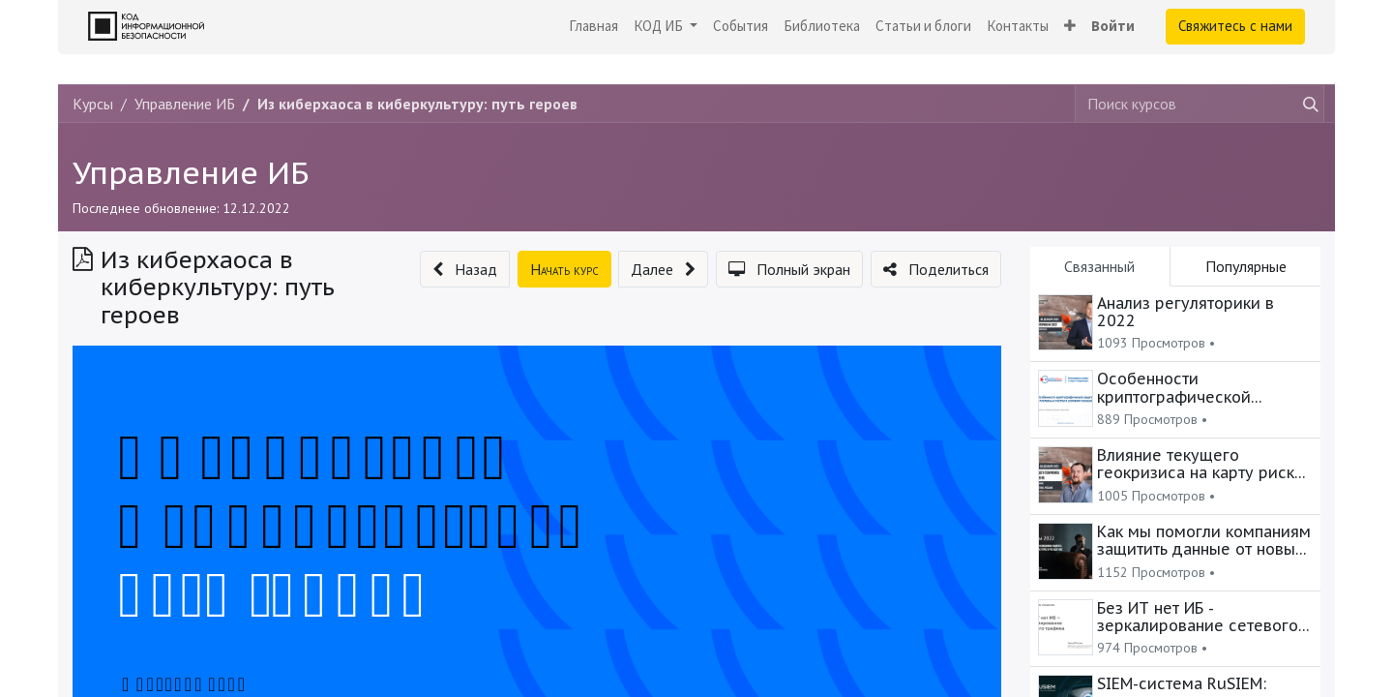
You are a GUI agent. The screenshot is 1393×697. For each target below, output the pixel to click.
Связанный (1099, 266)
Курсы (93, 103)
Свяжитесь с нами (1235, 25)
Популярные (1246, 266)
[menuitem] (593, 26)
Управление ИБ (191, 172)
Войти (1113, 25)
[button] (1069, 26)
